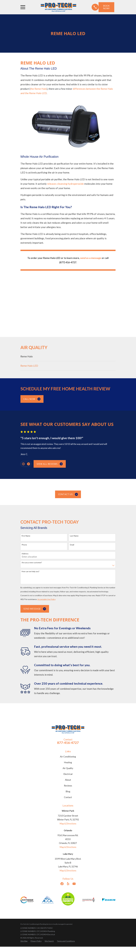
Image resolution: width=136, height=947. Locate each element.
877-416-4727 (68, 743)
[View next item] (28, 463)
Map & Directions (68, 823)
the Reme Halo (38, 88)
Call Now (31, 399)
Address (25, 554)
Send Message (34, 608)
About (68, 779)
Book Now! (106, 7)
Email (72, 545)
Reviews (68, 785)
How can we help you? (30, 571)
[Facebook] (62, 883)
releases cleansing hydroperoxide (65, 183)
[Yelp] (68, 883)
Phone (24, 545)
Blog (68, 791)
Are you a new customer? (32, 563)
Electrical (68, 774)
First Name (26, 536)
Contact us (68, 494)
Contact (68, 797)
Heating (68, 762)
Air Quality (68, 768)
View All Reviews (50, 463)
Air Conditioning (68, 756)
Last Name (74, 536)
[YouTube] (74, 883)
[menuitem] (68, 356)
